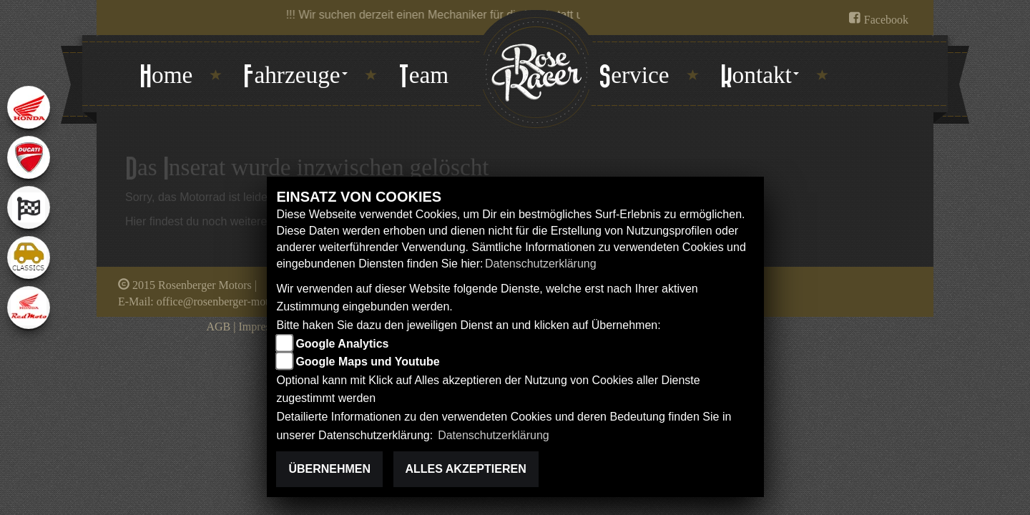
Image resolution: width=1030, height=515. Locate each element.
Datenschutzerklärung (541, 264)
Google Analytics (341, 344)
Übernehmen (329, 469)
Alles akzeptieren (466, 469)
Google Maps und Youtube (367, 361)
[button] (295, 77)
